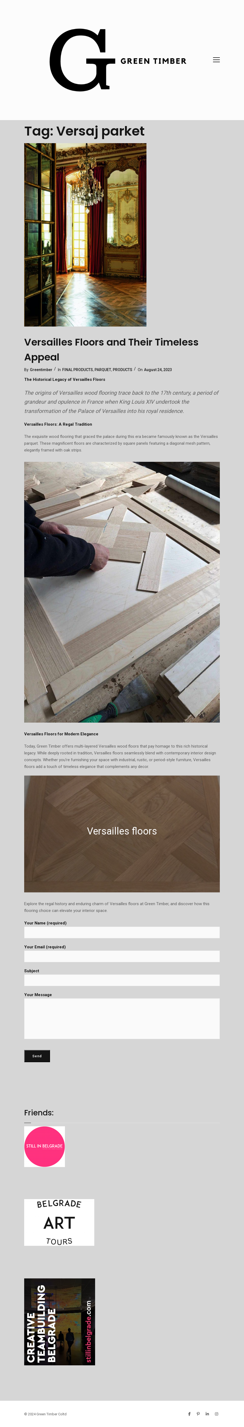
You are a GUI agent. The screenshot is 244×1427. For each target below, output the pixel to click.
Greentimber (41, 370)
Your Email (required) (122, 953)
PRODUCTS (122, 370)
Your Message (122, 1015)
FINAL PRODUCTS (77, 370)
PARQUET (103, 370)
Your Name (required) (122, 929)
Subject (122, 977)
